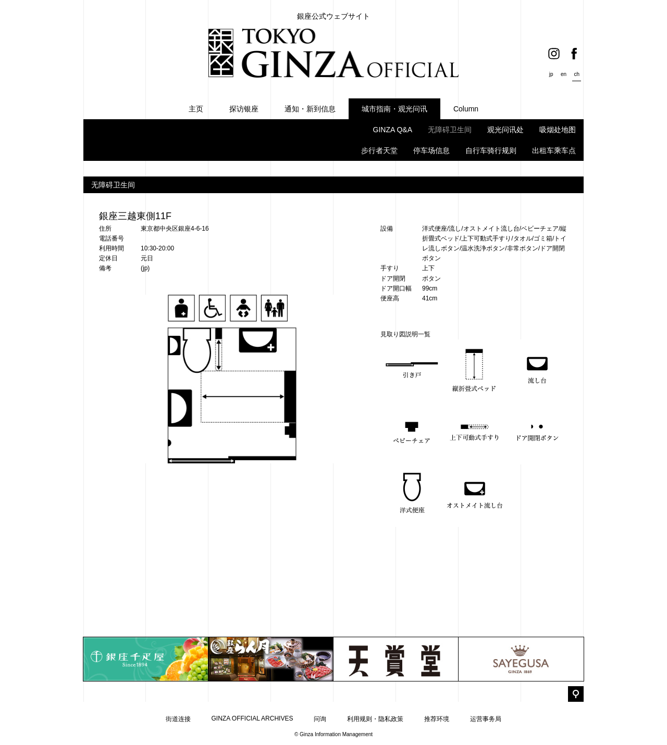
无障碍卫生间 (450, 129)
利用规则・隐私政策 (375, 719)
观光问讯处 (505, 129)
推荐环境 (436, 719)
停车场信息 (431, 150)
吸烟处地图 (557, 129)
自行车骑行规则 (490, 150)
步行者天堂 (379, 150)
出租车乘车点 (554, 150)
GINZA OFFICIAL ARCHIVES (252, 718)
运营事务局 (485, 719)
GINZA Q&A (392, 129)
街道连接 (178, 719)
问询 (320, 719)
